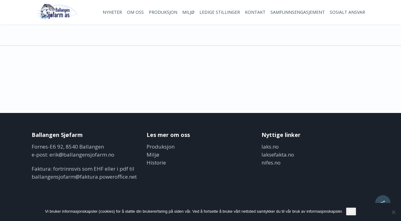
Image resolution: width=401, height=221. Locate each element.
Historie (156, 162)
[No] (393, 212)
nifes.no (271, 162)
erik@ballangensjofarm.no (81, 154)
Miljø (153, 154)
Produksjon (161, 146)
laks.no (270, 146)
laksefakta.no (277, 154)
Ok (351, 211)
